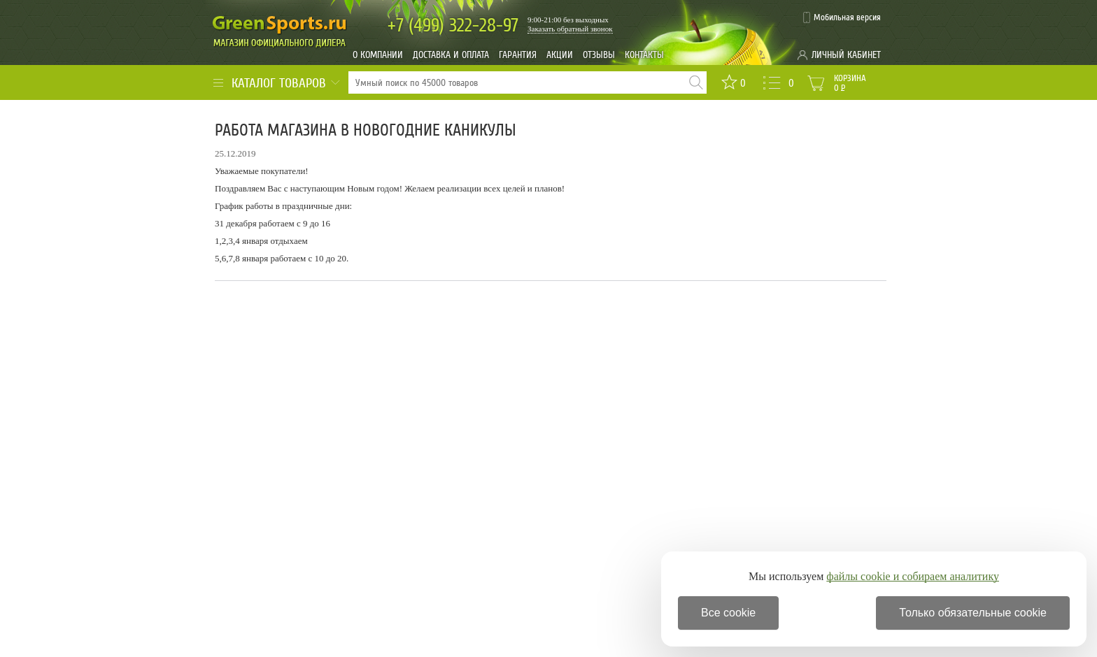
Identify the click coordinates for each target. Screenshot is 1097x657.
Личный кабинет (846, 55)
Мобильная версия (847, 17)
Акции (559, 55)
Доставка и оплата (451, 55)
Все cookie (728, 613)
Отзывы (599, 55)
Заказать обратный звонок (570, 28)
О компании (378, 55)
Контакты (644, 55)
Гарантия (518, 55)
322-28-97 (453, 25)
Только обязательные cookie (973, 613)
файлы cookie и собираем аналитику (912, 576)
